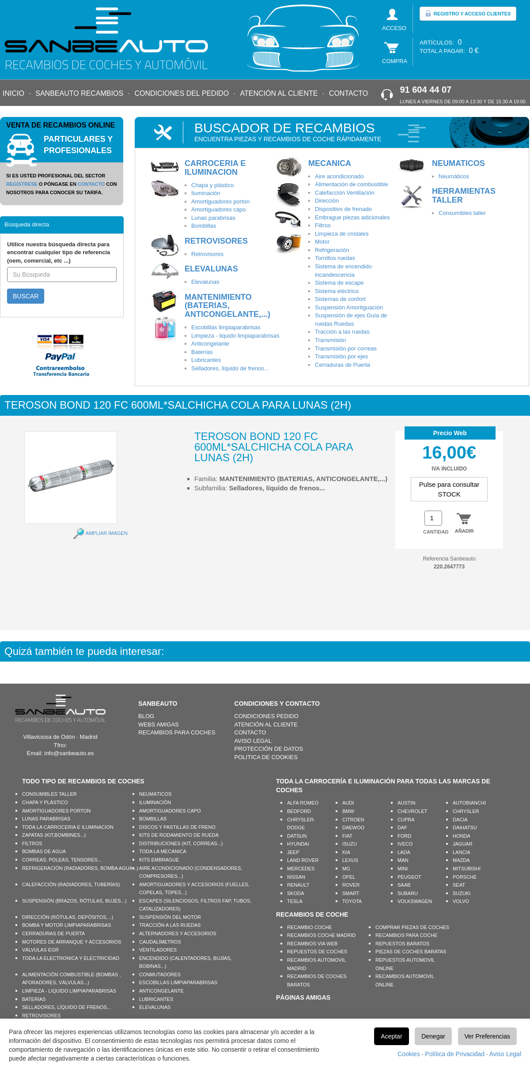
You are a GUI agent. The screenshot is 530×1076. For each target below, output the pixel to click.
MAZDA (461, 860)
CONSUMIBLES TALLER (49, 794)
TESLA (295, 901)
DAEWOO (353, 827)
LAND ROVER (303, 860)
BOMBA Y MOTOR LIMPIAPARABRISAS (66, 925)
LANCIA (461, 852)
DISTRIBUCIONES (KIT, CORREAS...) (181, 843)
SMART (350, 893)
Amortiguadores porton (220, 201)
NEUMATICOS (458, 163)
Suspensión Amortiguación (349, 307)
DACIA (460, 819)
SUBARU (408, 893)
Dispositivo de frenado (343, 209)
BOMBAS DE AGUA (44, 851)
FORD (404, 836)
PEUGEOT (409, 877)
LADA (404, 852)
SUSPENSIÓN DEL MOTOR (170, 917)
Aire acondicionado (339, 176)
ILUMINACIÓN (155, 802)
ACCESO (394, 28)
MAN (403, 860)
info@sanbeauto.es (69, 753)
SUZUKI (461, 893)
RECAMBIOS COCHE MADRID (321, 935)
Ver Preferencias (488, 1036)
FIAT (347, 836)
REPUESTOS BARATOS (402, 943)
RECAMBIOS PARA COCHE (406, 935)
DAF (402, 827)
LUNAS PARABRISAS (46, 818)
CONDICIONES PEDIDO (267, 716)
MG (346, 868)
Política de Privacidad (455, 1053)
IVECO (405, 844)
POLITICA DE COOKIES (266, 757)
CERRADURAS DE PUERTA (53, 933)
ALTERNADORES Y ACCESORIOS (177, 933)
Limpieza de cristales (341, 233)
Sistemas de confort (340, 299)
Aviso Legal (505, 1053)
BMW (348, 811)
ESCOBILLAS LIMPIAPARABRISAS (178, 982)
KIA (346, 852)
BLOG (146, 716)
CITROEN (353, 819)
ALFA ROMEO (302, 802)
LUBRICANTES (156, 999)
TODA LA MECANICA (162, 851)
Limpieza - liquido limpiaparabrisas (235, 335)
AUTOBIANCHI (469, 802)
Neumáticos (454, 176)
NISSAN (296, 877)
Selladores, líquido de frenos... (230, 368)
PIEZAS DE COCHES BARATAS (410, 951)
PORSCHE (465, 877)
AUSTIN (406, 802)
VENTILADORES (158, 949)
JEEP (293, 852)
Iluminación (205, 193)
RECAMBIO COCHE (309, 927)
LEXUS (350, 860)
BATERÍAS (34, 999)
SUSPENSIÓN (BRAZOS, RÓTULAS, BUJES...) (74, 900)
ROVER (351, 885)
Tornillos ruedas (335, 258)
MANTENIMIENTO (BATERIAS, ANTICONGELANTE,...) (227, 306)
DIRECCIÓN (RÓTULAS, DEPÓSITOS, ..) (67, 917)
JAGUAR (463, 844)
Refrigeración (332, 250)
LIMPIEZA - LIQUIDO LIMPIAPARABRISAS (69, 990)
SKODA (295, 893)
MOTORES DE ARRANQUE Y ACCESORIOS (71, 941)
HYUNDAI (298, 844)
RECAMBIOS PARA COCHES (177, 732)
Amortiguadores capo (218, 209)
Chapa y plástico (212, 185)
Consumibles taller (462, 213)
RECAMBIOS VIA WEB (312, 943)
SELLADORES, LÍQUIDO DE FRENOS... (66, 1007)
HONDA (461, 836)
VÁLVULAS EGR (40, 949)
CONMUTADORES (160, 974)
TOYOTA (352, 901)
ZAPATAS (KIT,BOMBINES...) (54, 835)
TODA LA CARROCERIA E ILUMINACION (68, 827)
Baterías (201, 352)
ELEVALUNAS (211, 268)
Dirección (327, 200)
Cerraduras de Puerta (342, 364)
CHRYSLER (466, 811)
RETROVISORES (216, 241)
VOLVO (461, 901)
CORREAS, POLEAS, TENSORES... (62, 859)
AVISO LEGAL (253, 740)
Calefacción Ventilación (344, 192)
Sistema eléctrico (337, 291)
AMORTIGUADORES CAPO (170, 810)
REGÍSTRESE (22, 184)
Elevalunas (205, 281)
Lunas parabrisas (213, 217)
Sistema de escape (339, 282)
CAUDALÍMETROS (160, 941)
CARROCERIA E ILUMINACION (215, 168)
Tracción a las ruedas (342, 331)
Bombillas (203, 225)
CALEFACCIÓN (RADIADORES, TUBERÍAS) (71, 884)
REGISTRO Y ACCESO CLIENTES (468, 13)
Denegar (433, 1036)
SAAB (404, 885)
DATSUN (297, 836)
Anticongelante (210, 343)
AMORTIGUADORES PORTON (56, 810)
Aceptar (391, 1036)
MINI (403, 868)
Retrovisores (207, 254)
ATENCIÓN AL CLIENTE (279, 93)
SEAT (459, 885)
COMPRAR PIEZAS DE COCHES (412, 927)
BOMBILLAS (153, 818)
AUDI (348, 802)
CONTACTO (348, 93)
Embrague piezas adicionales (352, 217)
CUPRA (406, 819)
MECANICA (329, 163)
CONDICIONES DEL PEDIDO (181, 93)
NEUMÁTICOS (155, 794)
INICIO (13, 93)
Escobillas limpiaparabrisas (226, 327)
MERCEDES (300, 868)
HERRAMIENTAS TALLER (464, 195)
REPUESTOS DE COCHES (317, 951)
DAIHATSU (465, 827)
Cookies (409, 1053)
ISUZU (349, 844)
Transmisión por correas (346, 348)
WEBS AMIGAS (158, 724)
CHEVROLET (412, 811)
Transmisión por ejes (341, 356)
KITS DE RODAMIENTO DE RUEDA (179, 835)
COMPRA (394, 61)
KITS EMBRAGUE (159, 859)
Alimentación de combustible (351, 184)
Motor (322, 241)
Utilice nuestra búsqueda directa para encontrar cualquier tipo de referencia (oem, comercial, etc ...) (58, 252)
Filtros (322, 225)
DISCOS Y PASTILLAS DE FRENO (177, 827)
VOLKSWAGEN (415, 901)
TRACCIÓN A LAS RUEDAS (170, 925)
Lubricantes (206, 360)
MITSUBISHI (467, 868)
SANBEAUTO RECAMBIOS (79, 93)
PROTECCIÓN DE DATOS (269, 748)
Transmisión (330, 340)
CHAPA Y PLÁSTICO (45, 802)
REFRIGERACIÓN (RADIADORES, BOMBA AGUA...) (80, 868)
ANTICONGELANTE (161, 990)
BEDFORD (299, 811)
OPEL (348, 877)
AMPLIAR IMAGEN (107, 533)
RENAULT (298, 885)
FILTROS (32, 843)
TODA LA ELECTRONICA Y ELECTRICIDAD (70, 958)
